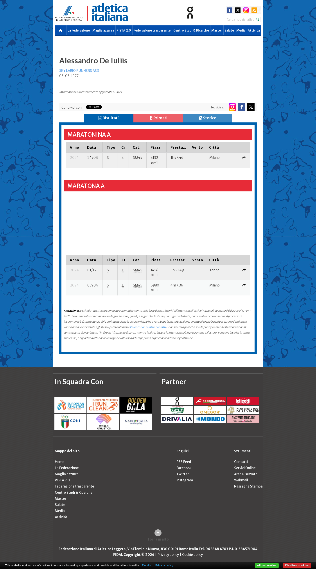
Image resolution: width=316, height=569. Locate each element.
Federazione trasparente (152, 30)
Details (146, 565)
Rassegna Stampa (248, 486)
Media (241, 30)
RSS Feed (183, 462)
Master (216, 30)
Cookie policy (192, 555)
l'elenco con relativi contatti (148, 327)
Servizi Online (245, 468)
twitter (238, 10)
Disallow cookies (297, 565)
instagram (246, 10)
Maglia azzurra (103, 30)
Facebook (183, 468)
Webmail (241, 480)
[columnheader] (74, 147)
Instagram (184, 480)
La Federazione (79, 30)
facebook (229, 10)
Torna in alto (158, 539)
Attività (254, 30)
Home (59, 462)
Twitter (182, 474)
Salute (229, 30)
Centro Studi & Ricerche (191, 30)
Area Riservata (245, 474)
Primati (158, 117)
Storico (207, 117)
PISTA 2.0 (124, 30)
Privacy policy (168, 555)
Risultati (109, 117)
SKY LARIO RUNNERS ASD (79, 71)
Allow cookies (266, 565)
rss (254, 10)
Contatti (241, 462)
